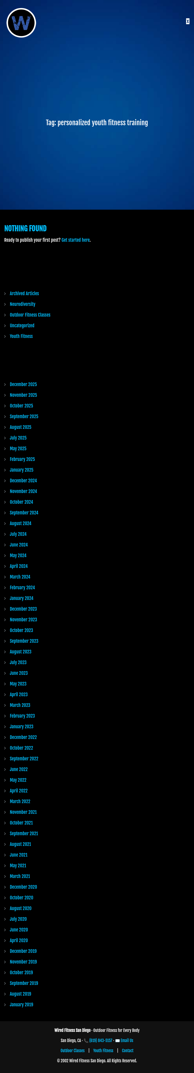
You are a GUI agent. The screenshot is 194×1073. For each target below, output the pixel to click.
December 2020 (23, 887)
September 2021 (24, 833)
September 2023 (24, 641)
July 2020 (18, 919)
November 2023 (23, 619)
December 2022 (23, 737)
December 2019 (23, 951)
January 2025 (21, 470)
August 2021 (20, 844)
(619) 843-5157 (100, 1040)
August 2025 (20, 427)
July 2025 (18, 438)
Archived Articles (24, 293)
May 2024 (18, 555)
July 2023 (18, 662)
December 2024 (23, 480)
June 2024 (19, 545)
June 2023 (19, 673)
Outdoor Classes (73, 1050)
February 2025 (22, 459)
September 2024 (24, 513)
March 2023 (20, 705)
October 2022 (21, 748)
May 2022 (18, 780)
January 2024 (21, 598)
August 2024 (20, 523)
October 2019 (21, 972)
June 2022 (19, 769)
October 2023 (21, 630)
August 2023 (20, 652)
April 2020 (19, 940)
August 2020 (20, 908)
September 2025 (24, 416)
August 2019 (20, 994)
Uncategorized (22, 325)
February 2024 (22, 587)
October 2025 (21, 406)
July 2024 (18, 534)
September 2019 (24, 983)
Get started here (75, 240)
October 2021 (21, 823)
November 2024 (23, 491)
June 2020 (19, 930)
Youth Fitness (21, 336)
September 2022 (24, 758)
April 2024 (19, 566)
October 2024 (21, 502)
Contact (128, 1050)
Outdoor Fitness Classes (30, 315)
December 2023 (23, 609)
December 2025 (23, 384)
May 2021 (18, 865)
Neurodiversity (22, 304)
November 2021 (23, 812)
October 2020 (21, 897)
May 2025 (18, 448)
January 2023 (21, 726)
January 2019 (21, 1004)
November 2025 (23, 395)
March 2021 (20, 876)
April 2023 (19, 694)
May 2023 (18, 684)
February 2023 (22, 716)
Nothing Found (25, 228)
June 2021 (19, 855)
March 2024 (20, 577)
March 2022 (20, 801)
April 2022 (19, 791)
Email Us (127, 1040)
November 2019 (23, 962)
